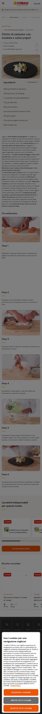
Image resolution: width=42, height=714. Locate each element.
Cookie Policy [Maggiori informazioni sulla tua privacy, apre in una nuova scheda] (16, 686)
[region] (21, 672)
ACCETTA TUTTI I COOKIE (21, 708)
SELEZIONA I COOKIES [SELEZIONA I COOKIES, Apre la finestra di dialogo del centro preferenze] (21, 692)
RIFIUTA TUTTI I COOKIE (21, 700)
